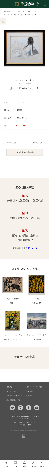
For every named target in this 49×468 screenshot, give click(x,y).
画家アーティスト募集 (34, 387)
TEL (6, 464)
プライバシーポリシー (14, 396)
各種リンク (30, 396)
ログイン (42, 464)
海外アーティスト (33, 11)
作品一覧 (21, 11)
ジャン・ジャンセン (24, 80)
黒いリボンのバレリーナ (28, 15)
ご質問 (24, 464)
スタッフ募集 (11, 391)
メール (15, 464)
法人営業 (29, 391)
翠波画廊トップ (9, 11)
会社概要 (9, 387)
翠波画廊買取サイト (13, 400)
